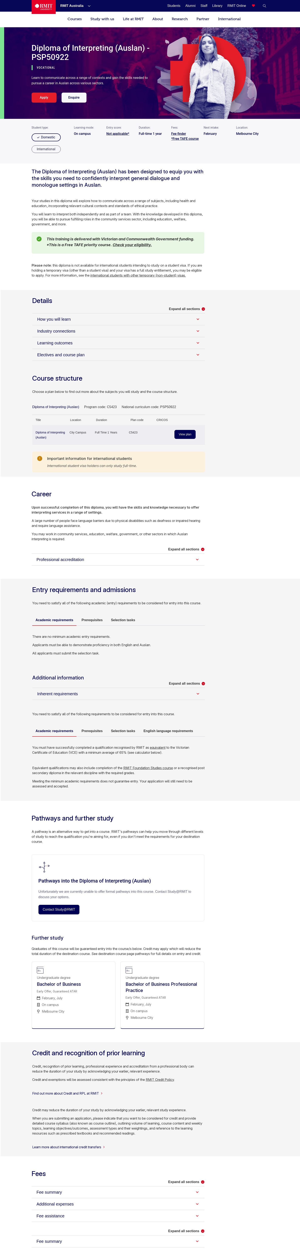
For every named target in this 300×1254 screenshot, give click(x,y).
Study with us (102, 19)
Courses (75, 19)
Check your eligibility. (132, 245)
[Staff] (204, 6)
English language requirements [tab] (168, 731)
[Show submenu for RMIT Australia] (87, 5)
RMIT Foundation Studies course (148, 768)
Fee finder (178, 134)
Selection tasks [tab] (123, 620)
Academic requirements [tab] (54, 620)
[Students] (174, 6)
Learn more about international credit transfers (68, 1147)
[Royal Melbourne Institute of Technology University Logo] (44, 7)
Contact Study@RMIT (59, 909)
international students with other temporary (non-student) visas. (138, 275)
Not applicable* (117, 134)
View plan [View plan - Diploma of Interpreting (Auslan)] (185, 434)
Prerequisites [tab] (91, 620)
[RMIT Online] (237, 6)
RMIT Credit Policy (160, 1080)
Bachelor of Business (59, 984)
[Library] (217, 6)
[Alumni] (190, 6)
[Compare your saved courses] (256, 6)
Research (180, 19)
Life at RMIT (133, 19)
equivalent (157, 747)
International (229, 19)
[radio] (46, 149)
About (157, 19)
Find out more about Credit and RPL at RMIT (67, 1093)
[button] (264, 5)
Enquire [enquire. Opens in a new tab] (73, 97)
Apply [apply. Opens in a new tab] (44, 97)
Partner (202, 19)
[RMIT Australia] (72, 6)
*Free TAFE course (185, 139)
